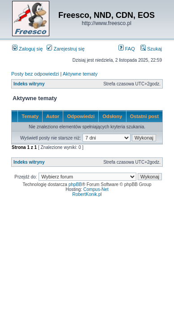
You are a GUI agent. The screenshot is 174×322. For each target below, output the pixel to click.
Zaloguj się (27, 48)
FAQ (126, 48)
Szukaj (151, 48)
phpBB (75, 184)
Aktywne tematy (80, 73)
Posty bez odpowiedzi (35, 73)
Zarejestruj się (65, 48)
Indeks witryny (28, 83)
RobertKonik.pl (87, 194)
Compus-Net (96, 189)
